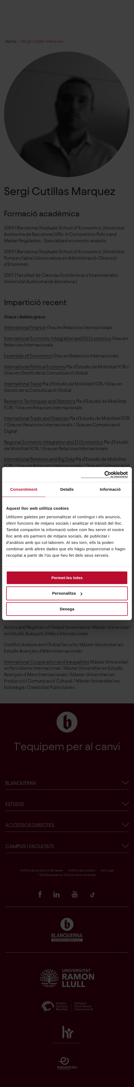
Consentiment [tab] (23, 489)
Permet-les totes (67, 577)
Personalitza (67, 593)
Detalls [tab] (67, 489)
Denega (67, 609)
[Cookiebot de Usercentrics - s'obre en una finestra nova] (104, 474)
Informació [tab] (110, 489)
